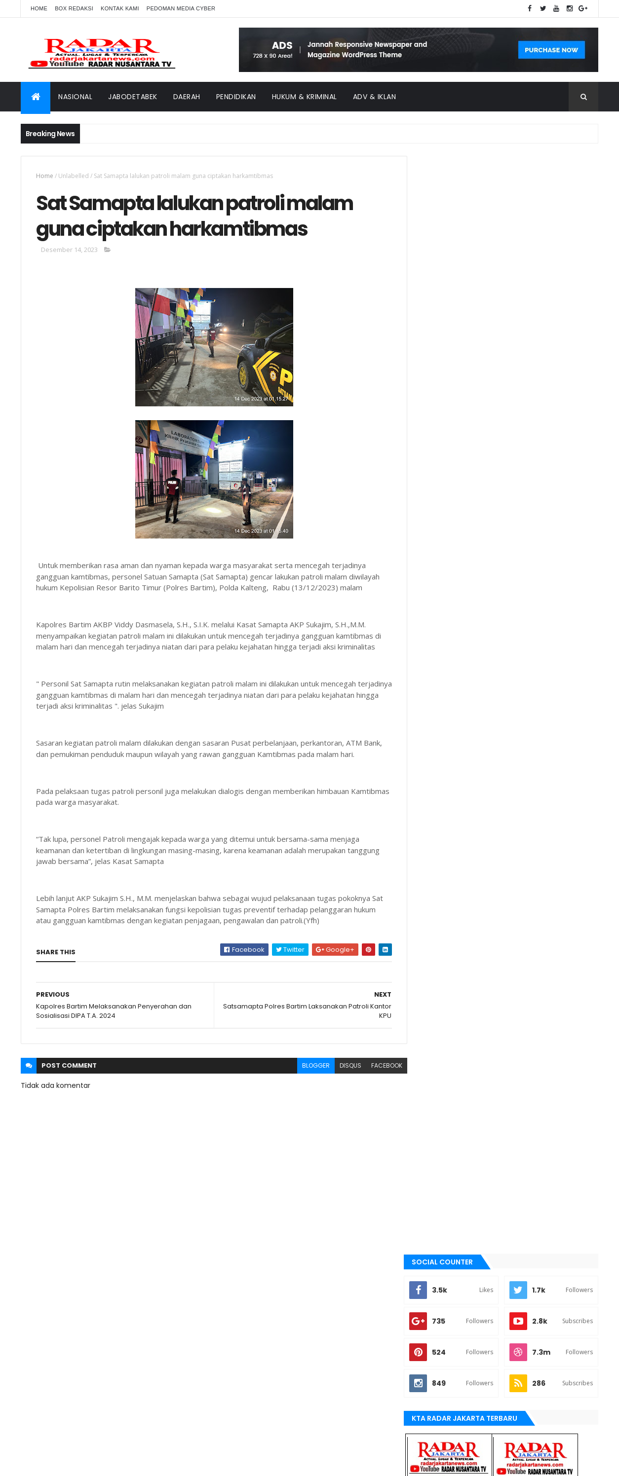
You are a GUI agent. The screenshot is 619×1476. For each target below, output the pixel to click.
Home (39, 8)
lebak (434, 1004)
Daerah (186, 97)
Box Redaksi (74, 8)
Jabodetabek (132, 97)
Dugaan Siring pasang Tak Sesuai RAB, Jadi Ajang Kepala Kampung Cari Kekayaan (528, 591)
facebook (379, 1066)
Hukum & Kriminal (304, 97)
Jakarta (438, 954)
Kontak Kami (120, 8)
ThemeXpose (76, 1462)
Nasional (75, 97)
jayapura (440, 987)
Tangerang (443, 1104)
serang (437, 1087)
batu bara (440, 871)
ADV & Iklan (374, 97)
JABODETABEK (444, 937)
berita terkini (445, 921)
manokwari (443, 1021)
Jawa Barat (443, 970)
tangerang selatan (455, 1121)
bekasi (435, 887)
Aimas (434, 854)
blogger (308, 1066)
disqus (343, 1066)
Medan (435, 1038)
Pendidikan (236, 97)
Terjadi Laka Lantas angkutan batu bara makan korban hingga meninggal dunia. (529, 631)
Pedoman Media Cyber (181, 8)
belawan (438, 904)
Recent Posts (464, 665)
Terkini (436, 1137)
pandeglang (444, 1071)
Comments (553, 665)
